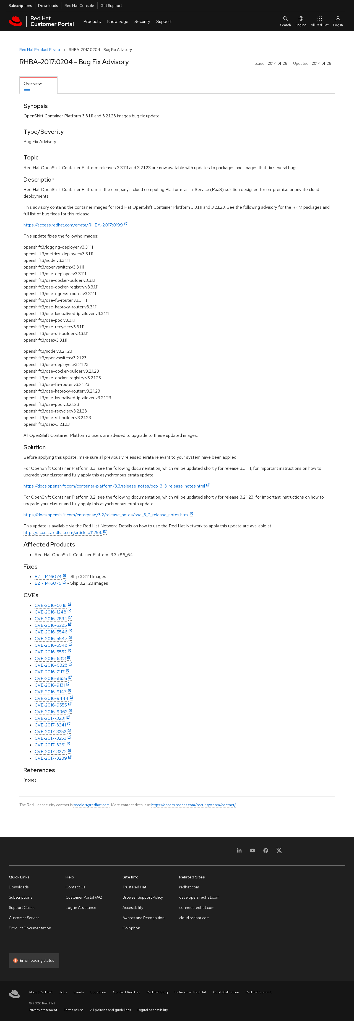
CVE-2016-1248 (50, 612)
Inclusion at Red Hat (190, 992)
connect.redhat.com (196, 907)
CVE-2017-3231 (50, 718)
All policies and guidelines (110, 1010)
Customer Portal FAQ (84, 897)
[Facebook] (265, 852)
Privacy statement (43, 1010)
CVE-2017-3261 (50, 745)
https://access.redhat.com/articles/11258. (63, 532)
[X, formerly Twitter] (279, 852)
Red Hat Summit (259, 992)
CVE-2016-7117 (50, 672)
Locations (98, 992)
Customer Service (24, 917)
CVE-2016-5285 (51, 625)
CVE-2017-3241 (50, 725)
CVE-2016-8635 (51, 678)
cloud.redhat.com (194, 917)
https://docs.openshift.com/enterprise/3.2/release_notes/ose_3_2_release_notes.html (106, 515)
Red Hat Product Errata (39, 49)
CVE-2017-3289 (51, 758)
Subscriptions (20, 5)
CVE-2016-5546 (51, 632)
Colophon (131, 927)
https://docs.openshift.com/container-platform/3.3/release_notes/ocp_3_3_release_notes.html (114, 486)
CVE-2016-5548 (51, 645)
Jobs (63, 992)
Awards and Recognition (144, 917)
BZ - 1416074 (48, 576)
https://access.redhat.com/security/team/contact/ (193, 804)
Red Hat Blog (157, 992)
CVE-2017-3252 (50, 731)
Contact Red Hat (126, 992)
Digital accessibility (152, 1010)
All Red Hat (320, 21)
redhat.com (189, 887)
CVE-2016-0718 (51, 605)
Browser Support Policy (143, 897)
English (300, 21)
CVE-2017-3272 (51, 751)
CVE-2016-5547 (51, 638)
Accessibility (133, 907)
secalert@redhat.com (91, 804)
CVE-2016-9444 (52, 698)
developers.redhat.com (199, 897)
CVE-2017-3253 (50, 738)
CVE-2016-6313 (50, 658)
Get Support (111, 5)
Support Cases (21, 907)
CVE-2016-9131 (50, 685)
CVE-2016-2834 (51, 619)
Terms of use (74, 1010)
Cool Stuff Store (226, 992)
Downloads (48, 5)
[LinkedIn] (239, 852)
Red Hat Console (79, 5)
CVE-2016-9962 (51, 712)
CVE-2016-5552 (51, 652)
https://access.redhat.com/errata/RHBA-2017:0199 (73, 225)
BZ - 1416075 (48, 583)
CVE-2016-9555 (51, 705)
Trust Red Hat (134, 887)
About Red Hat (41, 992)
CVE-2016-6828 (51, 665)
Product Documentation (30, 927)
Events (79, 992)
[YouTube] (252, 852)
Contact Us (75, 887)
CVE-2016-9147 (51, 692)
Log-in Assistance (81, 907)
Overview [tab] (33, 83)
